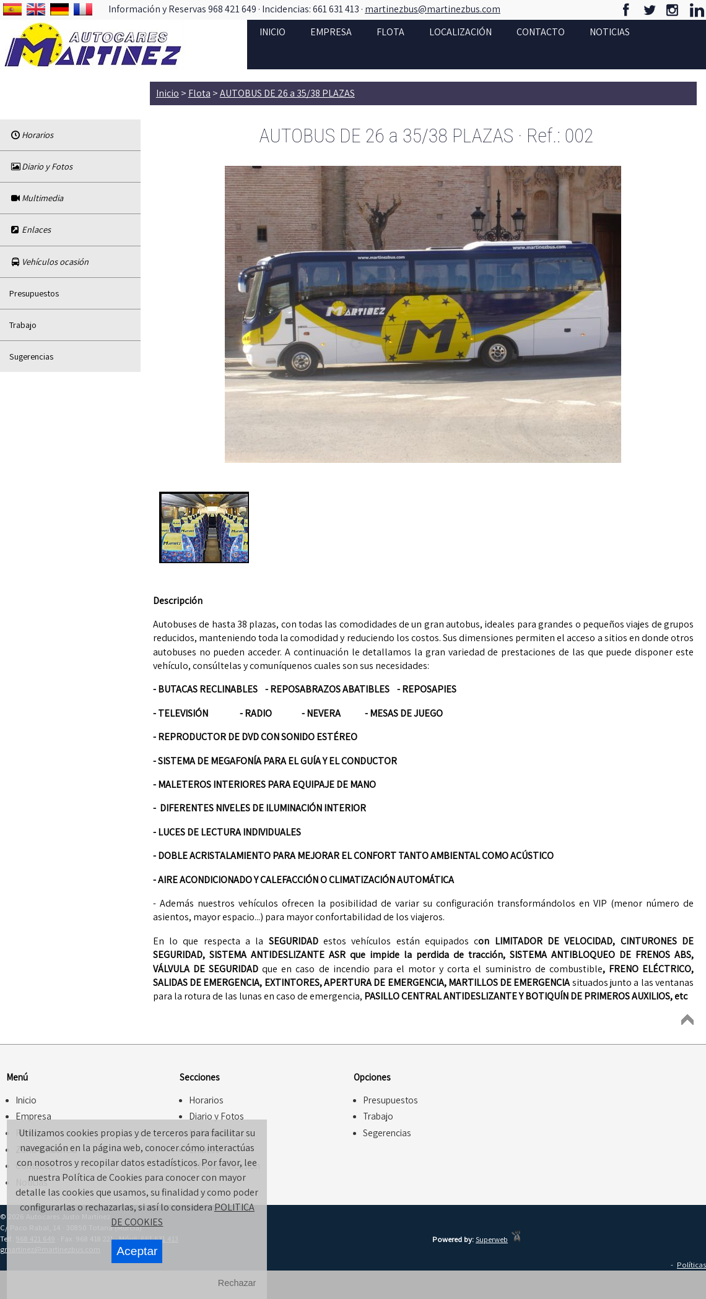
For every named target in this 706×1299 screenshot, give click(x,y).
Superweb (492, 1239)
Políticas (691, 1264)
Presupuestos (34, 293)
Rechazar (237, 1283)
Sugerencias (31, 356)
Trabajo (23, 324)
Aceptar (136, 1251)
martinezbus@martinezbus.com (432, 9)
